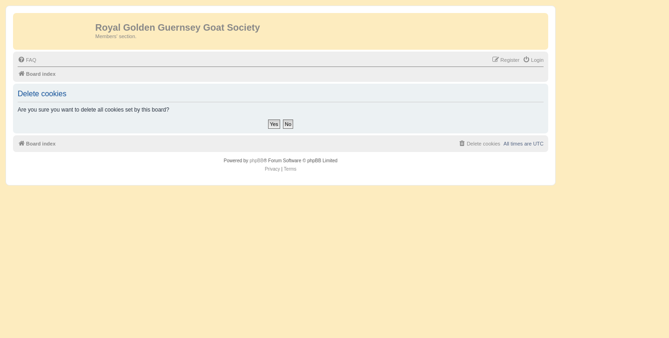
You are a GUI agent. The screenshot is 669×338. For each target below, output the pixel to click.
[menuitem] (27, 60)
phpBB (256, 160)
